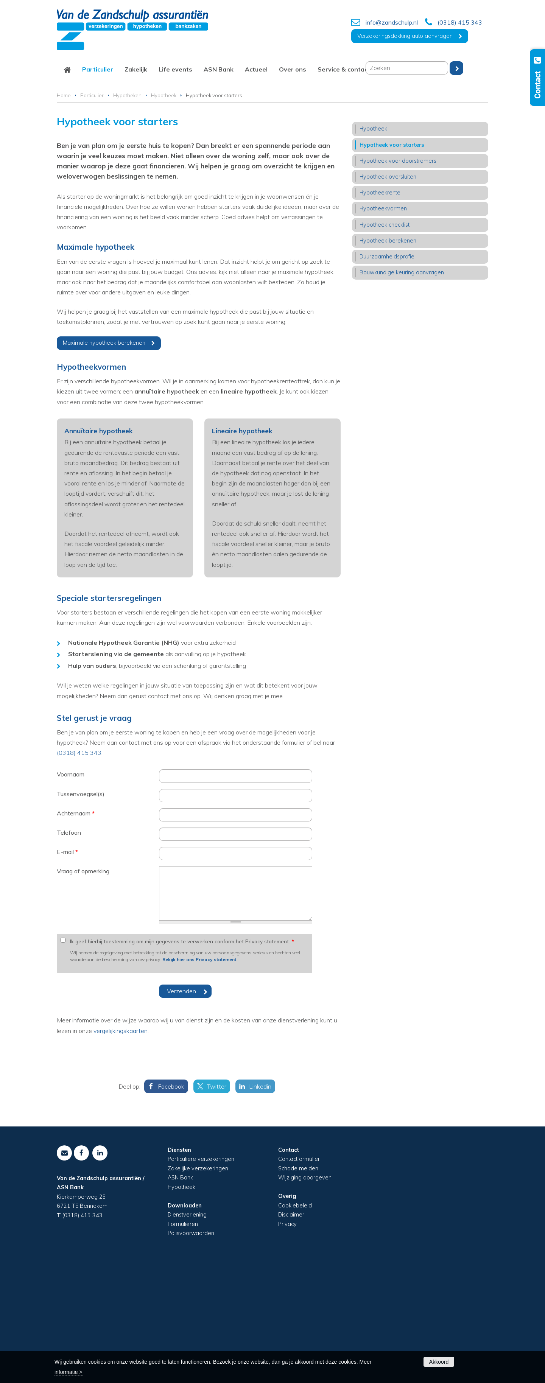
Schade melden (298, 1283)
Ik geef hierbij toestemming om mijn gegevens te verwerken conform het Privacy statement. (182, 1056)
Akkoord (438, 1362)
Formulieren (183, 1338)
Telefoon (69, 947)
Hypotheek (163, 210)
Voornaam (70, 889)
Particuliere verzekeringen (201, 1274)
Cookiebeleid (295, 1320)
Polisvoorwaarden (191, 1348)
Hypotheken (127, 210)
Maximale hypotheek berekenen (104, 457)
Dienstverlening (187, 1329)
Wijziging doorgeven (305, 1292)
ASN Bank (180, 1292)
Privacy (287, 1338)
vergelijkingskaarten (120, 1145)
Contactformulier (299, 1274)
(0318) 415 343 (460, 22)
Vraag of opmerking (83, 986)
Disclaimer (291, 1329)
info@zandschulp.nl (392, 22)
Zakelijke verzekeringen (198, 1283)
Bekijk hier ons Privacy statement (199, 1074)
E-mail (67, 967)
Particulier (92, 210)
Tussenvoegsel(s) (80, 908)
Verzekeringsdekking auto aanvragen (405, 36)
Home (64, 210)
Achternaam (76, 928)
